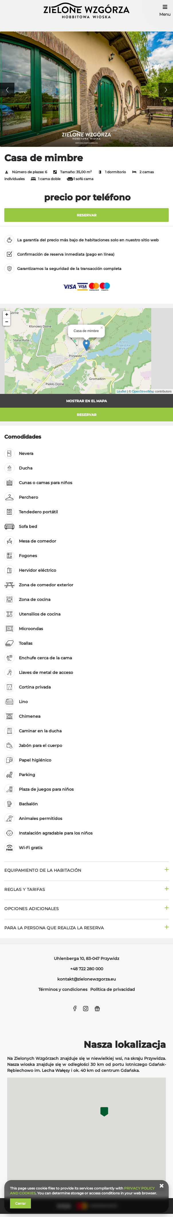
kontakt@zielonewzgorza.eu (86, 979)
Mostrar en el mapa (86, 401)
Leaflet (121, 391)
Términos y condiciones (62, 989)
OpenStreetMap (143, 391)
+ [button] (6, 314)
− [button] (6, 322)
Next (166, 90)
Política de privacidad (112, 989)
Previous (7, 90)
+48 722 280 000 (86, 968)
